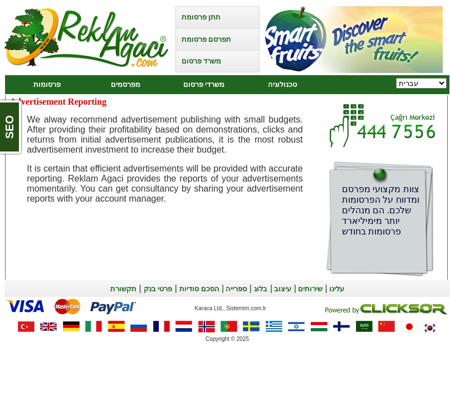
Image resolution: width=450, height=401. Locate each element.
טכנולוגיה (282, 84)
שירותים (309, 289)
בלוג (260, 289)
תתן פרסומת (201, 17)
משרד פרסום (201, 61)
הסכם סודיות (199, 289)
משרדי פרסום (203, 84)
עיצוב (281, 289)
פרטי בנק (158, 289)
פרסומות (47, 84)
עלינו (335, 289)
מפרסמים (125, 84)
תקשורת (123, 289)
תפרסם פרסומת (206, 39)
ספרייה (235, 289)
